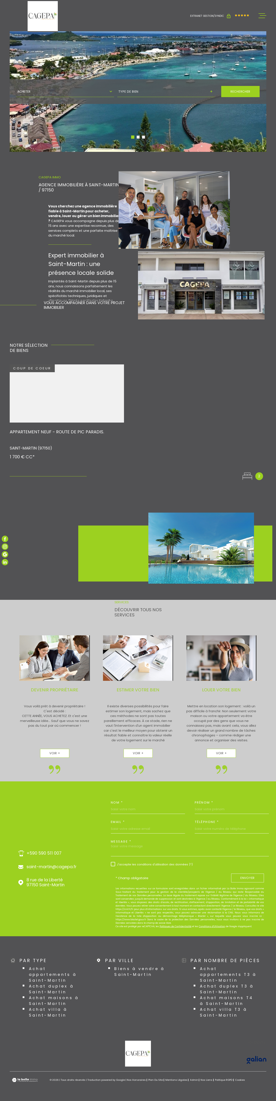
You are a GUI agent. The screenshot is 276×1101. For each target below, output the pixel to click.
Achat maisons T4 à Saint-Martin (226, 1000)
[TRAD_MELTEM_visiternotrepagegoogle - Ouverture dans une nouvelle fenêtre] (5, 554)
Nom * (117, 802)
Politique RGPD (223, 1080)
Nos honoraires (136, 1080)
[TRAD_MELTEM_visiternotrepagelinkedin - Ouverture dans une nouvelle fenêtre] (5, 562)
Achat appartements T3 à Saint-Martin (228, 974)
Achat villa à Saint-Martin (48, 1012)
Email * (118, 821)
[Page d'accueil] (43, 16)
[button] (132, 137)
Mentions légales (176, 1080)
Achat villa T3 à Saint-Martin (223, 1012)
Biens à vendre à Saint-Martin (139, 971)
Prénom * (204, 802)
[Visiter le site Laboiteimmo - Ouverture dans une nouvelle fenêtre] (25, 1080)
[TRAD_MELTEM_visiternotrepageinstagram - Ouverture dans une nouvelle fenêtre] (5, 546)
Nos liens (206, 1080)
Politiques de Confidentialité (175, 926)
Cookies (240, 1080)
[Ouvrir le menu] (262, 16)
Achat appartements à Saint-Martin (53, 974)
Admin (194, 1080)
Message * (121, 841)
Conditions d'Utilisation (212, 926)
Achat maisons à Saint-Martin (54, 1000)
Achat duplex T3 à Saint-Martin (227, 989)
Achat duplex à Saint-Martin (51, 989)
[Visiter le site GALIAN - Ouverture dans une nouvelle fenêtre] (256, 1060)
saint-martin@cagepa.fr (52, 867)
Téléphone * (207, 821)
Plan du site (155, 1080)
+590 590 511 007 (44, 853)
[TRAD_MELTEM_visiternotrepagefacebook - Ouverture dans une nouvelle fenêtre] (5, 539)
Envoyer (247, 878)
